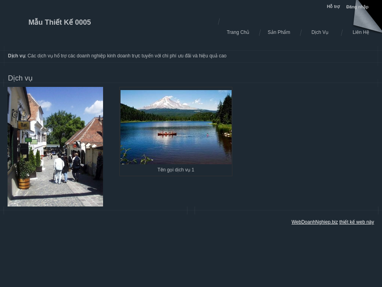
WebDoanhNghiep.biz (315, 222)
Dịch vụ (20, 78)
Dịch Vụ (320, 32)
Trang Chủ (238, 32)
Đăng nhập (357, 6)
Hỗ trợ (334, 6)
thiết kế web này (356, 222)
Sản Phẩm (279, 32)
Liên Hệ (361, 32)
